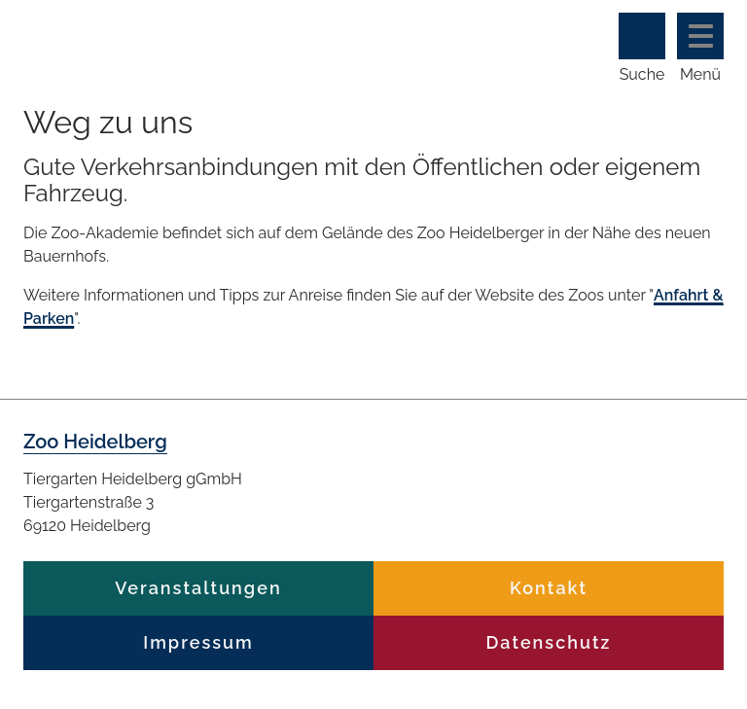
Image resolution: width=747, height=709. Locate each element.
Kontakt (548, 588)
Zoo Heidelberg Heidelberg (266, 36)
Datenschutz (549, 642)
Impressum (198, 642)
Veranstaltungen (198, 588)
